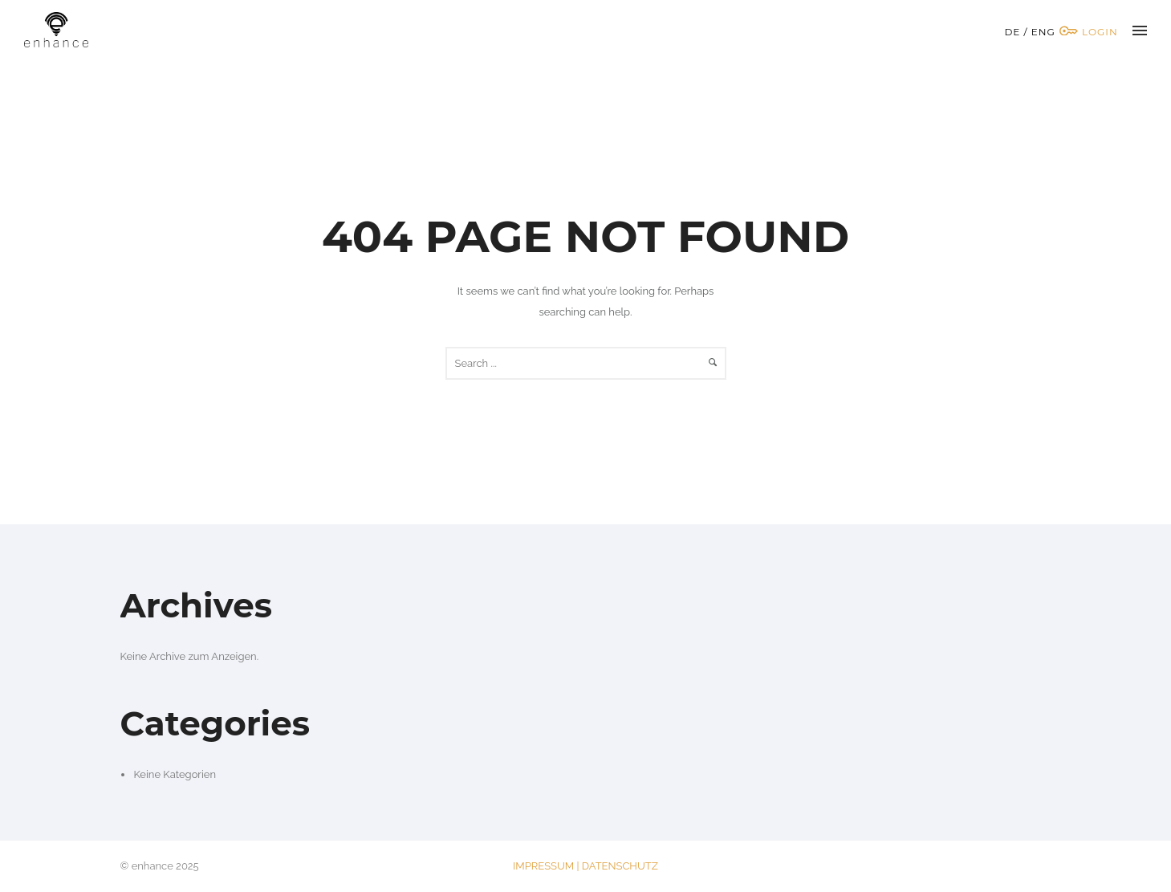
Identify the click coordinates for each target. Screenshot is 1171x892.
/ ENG (1039, 32)
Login (1088, 32)
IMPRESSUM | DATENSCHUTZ (585, 866)
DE (1012, 32)
